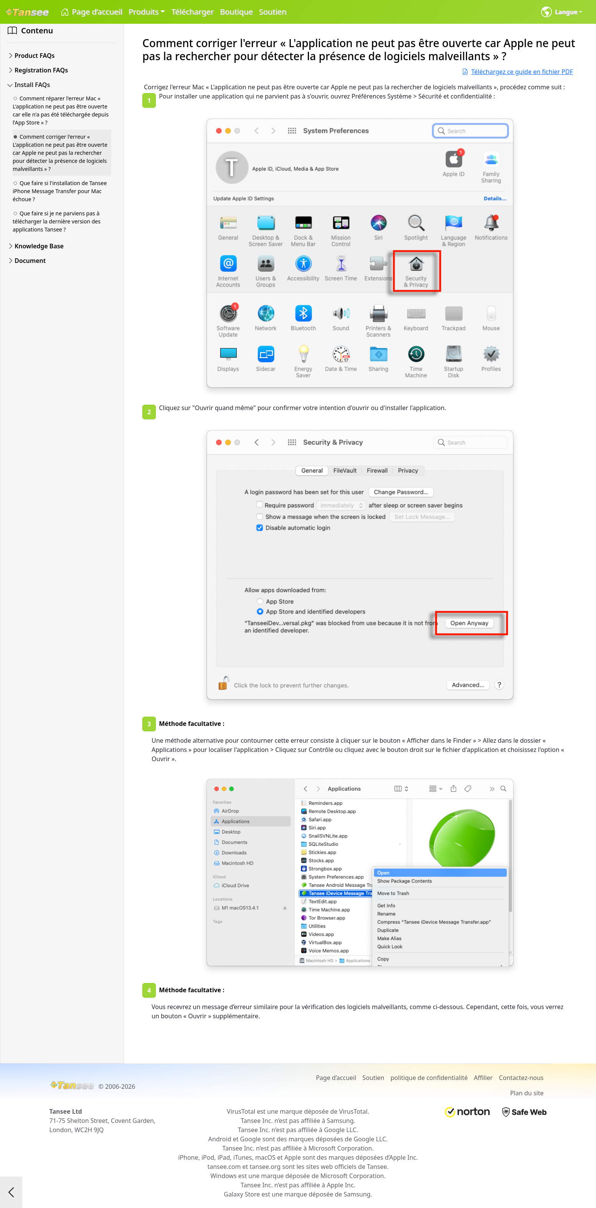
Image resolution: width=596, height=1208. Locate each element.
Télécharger (192, 12)
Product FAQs (34, 55)
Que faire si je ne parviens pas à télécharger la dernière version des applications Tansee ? (57, 221)
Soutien (272, 12)
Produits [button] (144, 12)
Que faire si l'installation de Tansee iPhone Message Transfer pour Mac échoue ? (60, 191)
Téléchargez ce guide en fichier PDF (517, 71)
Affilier (483, 1077)
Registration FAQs (41, 70)
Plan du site (526, 1093)
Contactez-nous (521, 1077)
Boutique (236, 12)
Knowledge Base (39, 246)
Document (30, 260)
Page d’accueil (91, 12)
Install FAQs (32, 84)
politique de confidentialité (429, 1077)
